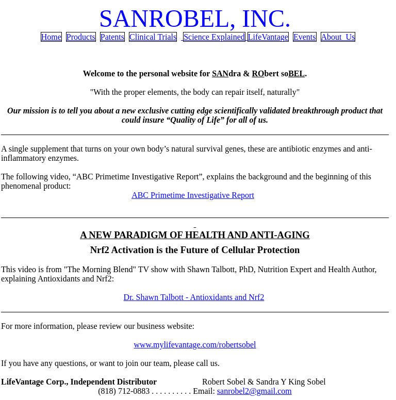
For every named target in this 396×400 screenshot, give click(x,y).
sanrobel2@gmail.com (254, 391)
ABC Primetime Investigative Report (192, 195)
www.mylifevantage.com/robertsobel (195, 344)
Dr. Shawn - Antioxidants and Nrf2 (194, 297)
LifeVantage (268, 36)
